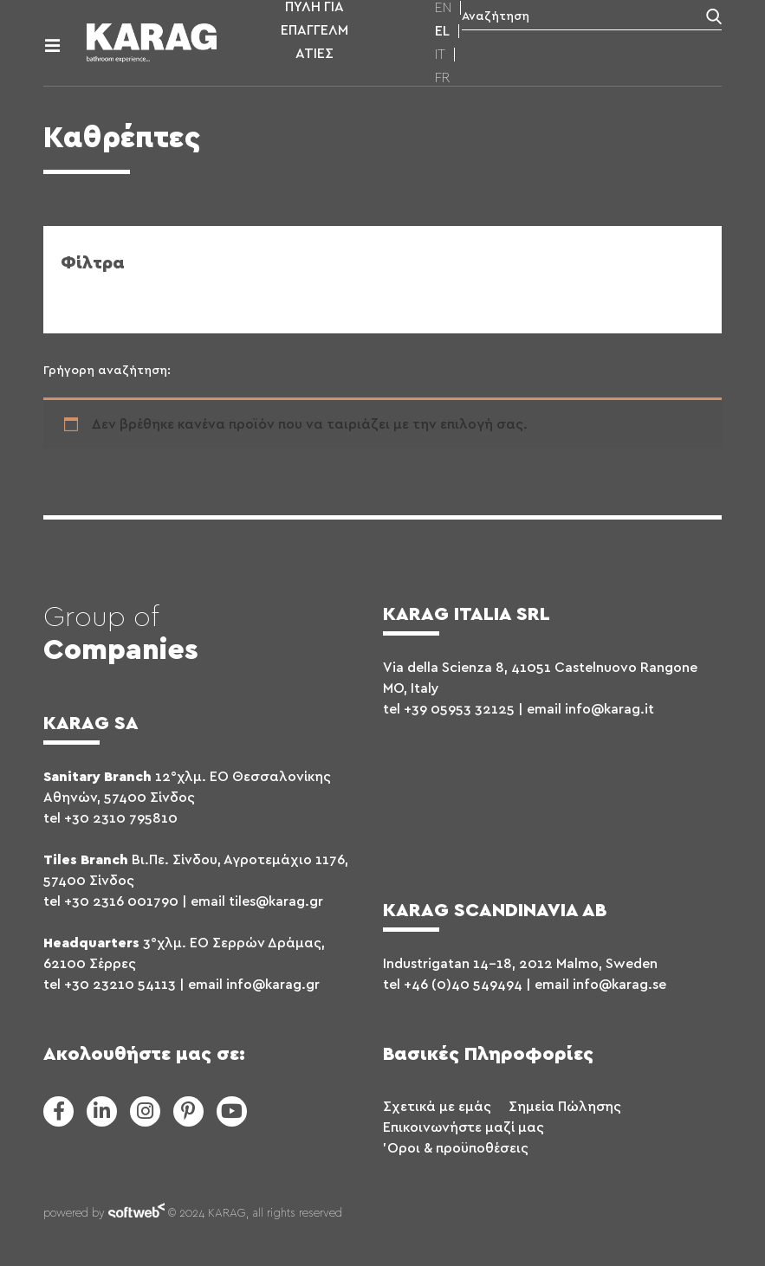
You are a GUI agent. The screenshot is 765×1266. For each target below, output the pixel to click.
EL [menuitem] (442, 31)
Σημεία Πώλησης (565, 1107)
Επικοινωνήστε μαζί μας (463, 1127)
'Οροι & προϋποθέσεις (455, 1148)
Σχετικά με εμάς (437, 1107)
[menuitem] (443, 8)
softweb (136, 1214)
